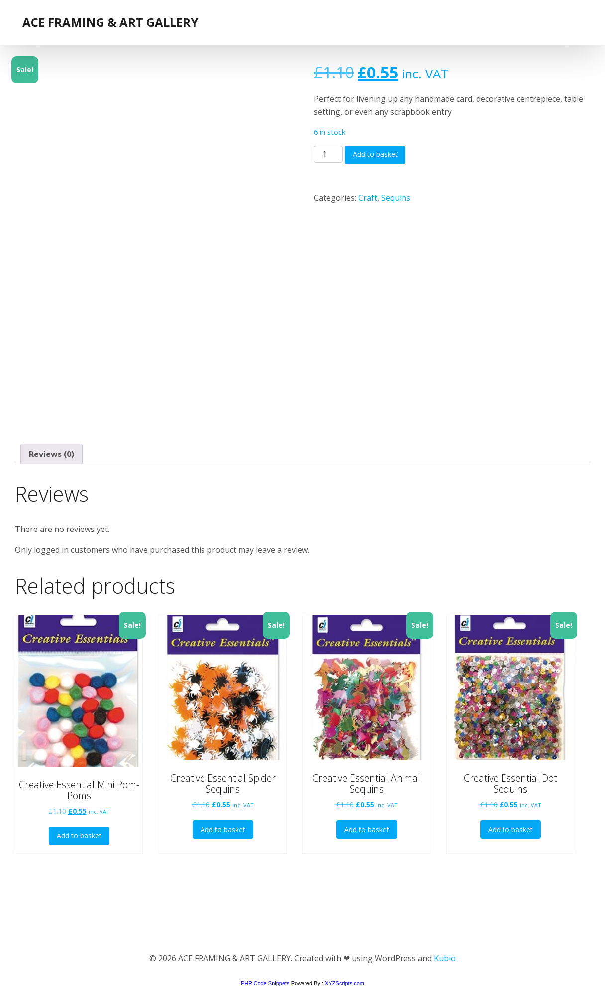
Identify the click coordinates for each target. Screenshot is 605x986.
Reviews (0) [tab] (51, 454)
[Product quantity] (328, 154)
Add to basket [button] (79, 835)
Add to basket (375, 154)
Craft (367, 197)
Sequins (395, 197)
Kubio (445, 958)
